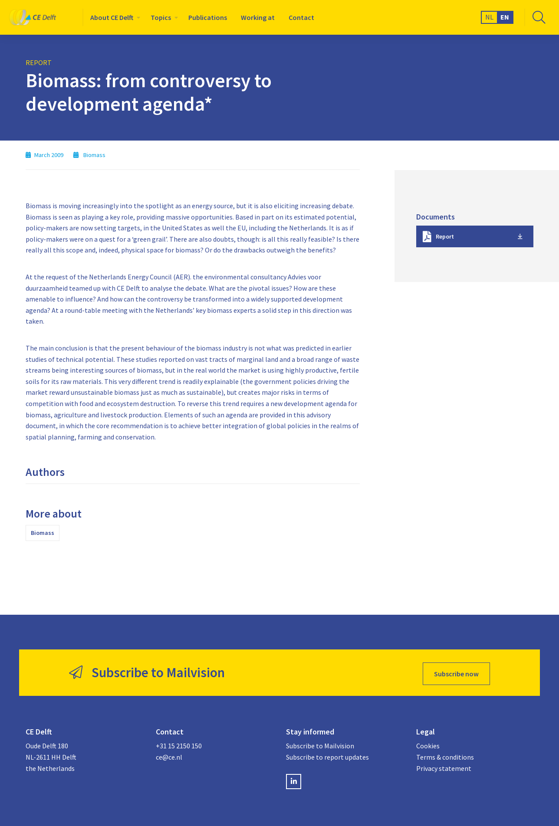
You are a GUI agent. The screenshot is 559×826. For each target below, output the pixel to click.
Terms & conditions (445, 755)
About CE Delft (111, 17)
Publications (207, 17)
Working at (258, 17)
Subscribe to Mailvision (320, 743)
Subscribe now (456, 671)
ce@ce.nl (169, 755)
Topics (161, 17)
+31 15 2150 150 (179, 743)
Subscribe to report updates (327, 755)
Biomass (42, 533)
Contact (301, 17)
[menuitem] (113, 17)
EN (504, 17)
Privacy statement (443, 766)
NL (489, 17)
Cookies (428, 743)
